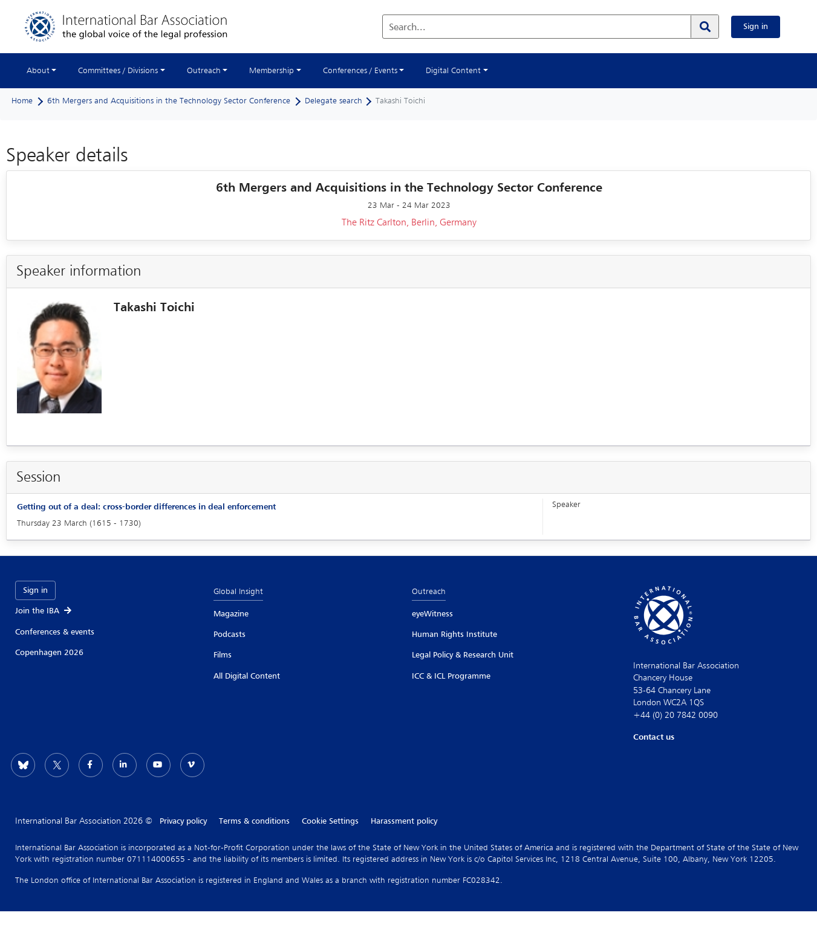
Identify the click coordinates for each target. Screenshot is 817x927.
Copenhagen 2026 (49, 652)
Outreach (204, 70)
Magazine (231, 614)
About (38, 70)
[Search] (704, 26)
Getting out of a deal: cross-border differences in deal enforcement (146, 507)
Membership (271, 70)
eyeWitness (432, 614)
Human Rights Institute (454, 634)
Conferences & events (54, 632)
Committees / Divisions (118, 70)
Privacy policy (183, 821)
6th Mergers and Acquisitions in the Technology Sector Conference (168, 101)
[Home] (138, 26)
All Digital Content (246, 676)
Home (22, 101)
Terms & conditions (254, 821)
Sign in (755, 26)
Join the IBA (44, 611)
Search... (407, 28)
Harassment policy (404, 821)
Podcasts (229, 634)
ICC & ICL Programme (451, 676)
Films (222, 655)
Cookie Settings (330, 821)
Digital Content (453, 70)
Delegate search (333, 101)
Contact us (653, 737)
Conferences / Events (360, 70)
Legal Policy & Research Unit (462, 655)
